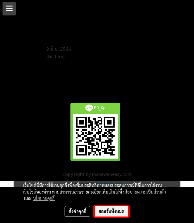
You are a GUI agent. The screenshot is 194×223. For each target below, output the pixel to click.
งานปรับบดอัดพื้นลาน (65, 41)
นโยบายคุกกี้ (44, 198)
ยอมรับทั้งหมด (111, 211)
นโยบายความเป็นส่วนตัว (144, 192)
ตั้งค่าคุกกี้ (77, 211)
